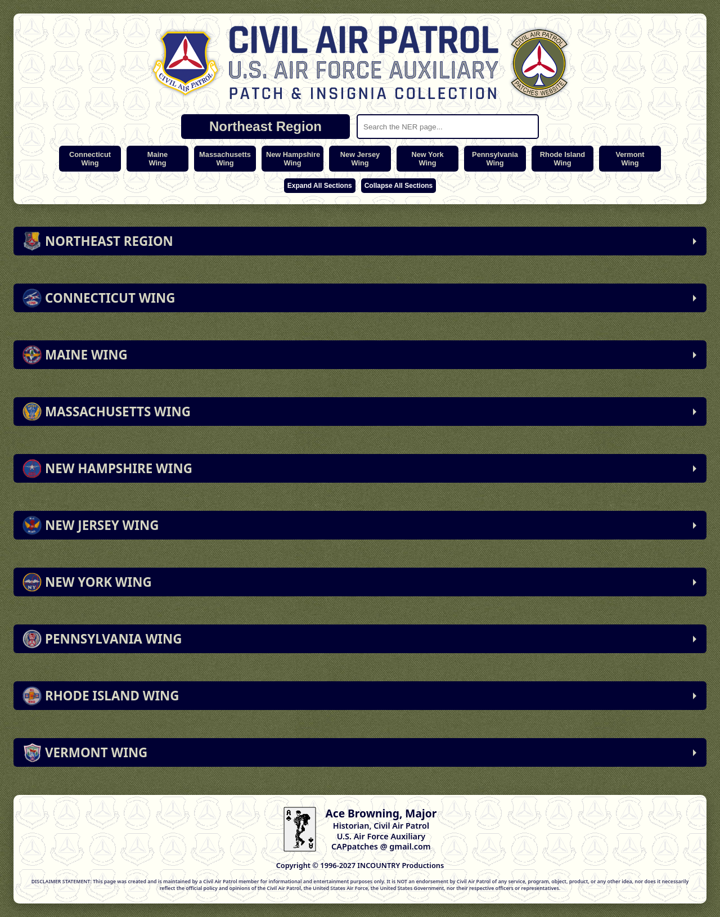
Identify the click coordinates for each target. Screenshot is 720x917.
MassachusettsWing (225, 158)
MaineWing (157, 158)
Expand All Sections (319, 186)
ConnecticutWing (90, 158)
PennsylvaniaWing (495, 158)
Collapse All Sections (398, 186)
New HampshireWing (293, 158)
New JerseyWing (360, 158)
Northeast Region (265, 126)
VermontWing (629, 158)
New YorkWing (427, 158)
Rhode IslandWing (562, 158)
